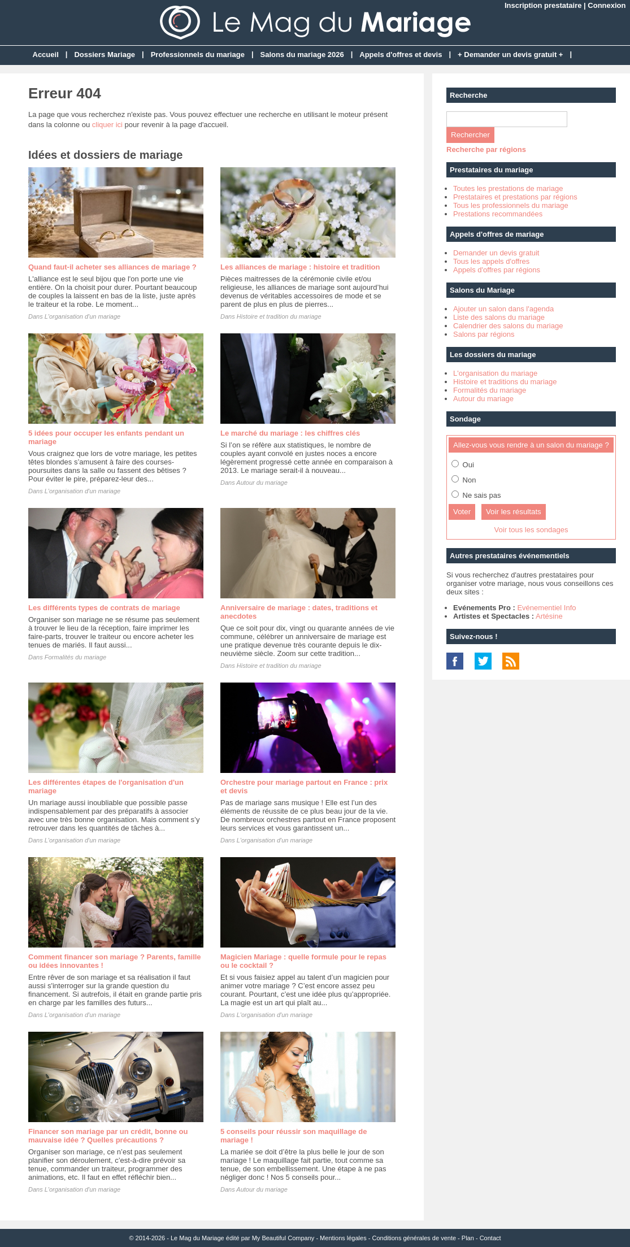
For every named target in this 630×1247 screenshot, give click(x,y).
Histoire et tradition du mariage (279, 316)
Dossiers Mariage (104, 54)
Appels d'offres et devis (400, 54)
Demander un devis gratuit (496, 253)
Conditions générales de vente (414, 1238)
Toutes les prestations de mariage (508, 188)
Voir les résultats (513, 511)
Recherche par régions (486, 149)
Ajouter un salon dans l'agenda (503, 309)
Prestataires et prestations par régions (515, 197)
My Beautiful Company (283, 1238)
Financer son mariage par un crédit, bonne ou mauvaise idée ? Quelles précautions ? (108, 1135)
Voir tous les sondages (531, 529)
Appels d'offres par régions (496, 270)
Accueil (46, 54)
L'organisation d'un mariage (82, 316)
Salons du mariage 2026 (302, 54)
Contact (490, 1238)
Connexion (606, 5)
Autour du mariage (262, 482)
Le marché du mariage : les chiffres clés (290, 433)
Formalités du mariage (75, 657)
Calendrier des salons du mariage (508, 325)
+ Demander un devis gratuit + (510, 54)
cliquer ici (107, 124)
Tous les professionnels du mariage (510, 205)
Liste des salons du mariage (499, 317)
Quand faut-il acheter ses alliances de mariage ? (112, 267)
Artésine (549, 616)
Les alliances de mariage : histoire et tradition (300, 267)
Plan (468, 1238)
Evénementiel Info (546, 607)
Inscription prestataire (543, 5)
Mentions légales (343, 1238)
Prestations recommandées (497, 214)
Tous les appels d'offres (491, 261)
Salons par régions (483, 334)
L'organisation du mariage (495, 373)
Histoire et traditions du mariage (505, 381)
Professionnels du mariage (198, 54)
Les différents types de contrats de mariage (104, 607)
